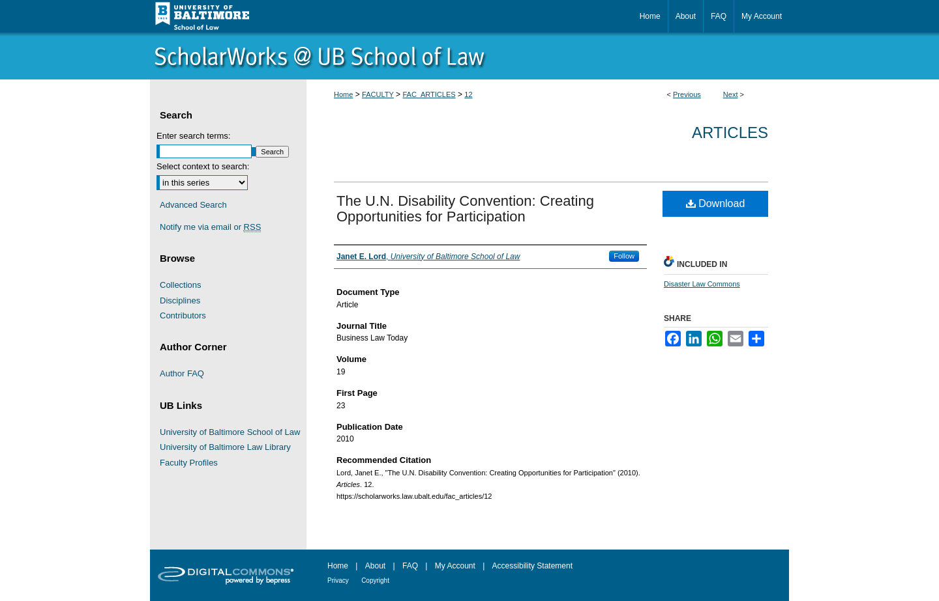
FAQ (410, 565)
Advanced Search (193, 205)
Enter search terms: (193, 136)
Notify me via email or (210, 227)
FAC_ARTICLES (428, 94)
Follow (624, 256)
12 (468, 94)
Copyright (375, 580)
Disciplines (180, 300)
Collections (180, 285)
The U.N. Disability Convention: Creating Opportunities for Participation (465, 209)
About (375, 565)
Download (715, 203)
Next (730, 94)
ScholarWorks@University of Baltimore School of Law (469, 56)
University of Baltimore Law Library (225, 447)
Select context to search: (202, 166)
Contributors (183, 315)
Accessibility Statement (532, 565)
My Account (455, 565)
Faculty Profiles (189, 463)
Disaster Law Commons (702, 284)
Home (343, 94)
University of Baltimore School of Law (230, 432)
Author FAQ (182, 373)
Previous (687, 94)
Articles (730, 132)
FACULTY (378, 94)
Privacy (338, 580)
